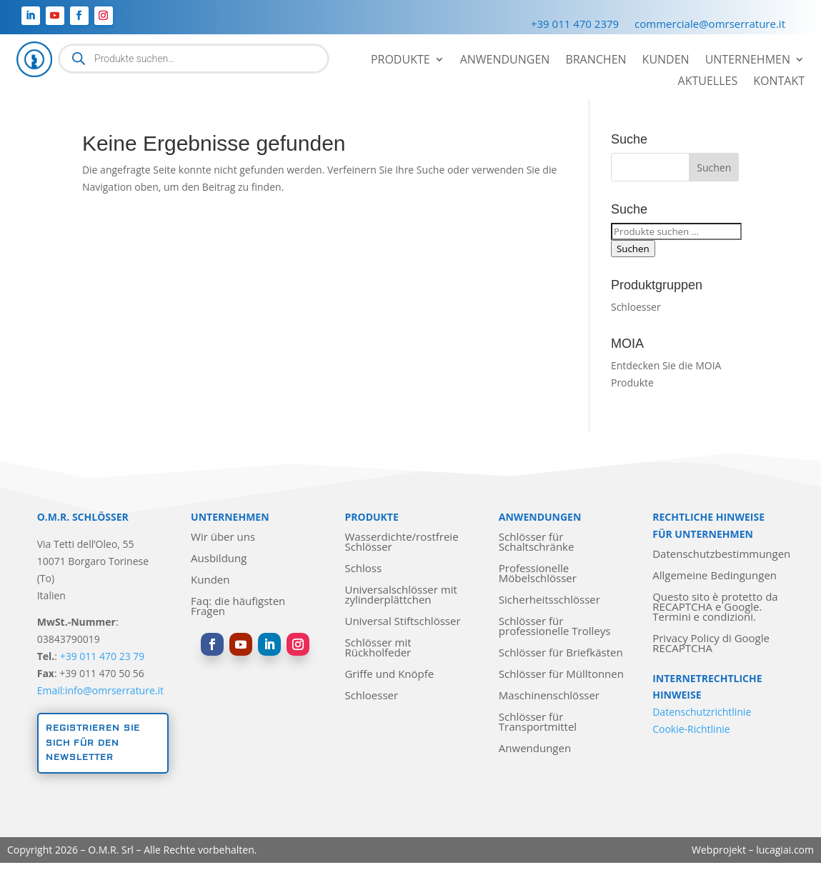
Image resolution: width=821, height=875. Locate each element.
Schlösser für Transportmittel (538, 722)
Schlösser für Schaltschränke (536, 542)
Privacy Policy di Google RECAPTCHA (711, 644)
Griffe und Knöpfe (389, 675)
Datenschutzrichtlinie (701, 712)
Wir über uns (223, 537)
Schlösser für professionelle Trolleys (555, 627)
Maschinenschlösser (549, 696)
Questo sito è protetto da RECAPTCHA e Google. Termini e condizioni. (714, 607)
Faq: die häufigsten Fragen (238, 607)
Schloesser (636, 307)
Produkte (400, 60)
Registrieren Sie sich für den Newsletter (93, 743)
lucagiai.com (785, 849)
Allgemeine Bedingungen (714, 576)
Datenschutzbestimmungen (721, 555)
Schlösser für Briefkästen (561, 653)
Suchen (633, 248)
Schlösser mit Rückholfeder (377, 648)
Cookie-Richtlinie (691, 729)
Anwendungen (505, 60)
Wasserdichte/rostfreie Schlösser (401, 542)
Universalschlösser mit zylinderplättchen (400, 595)
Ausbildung (219, 559)
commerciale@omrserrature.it (710, 25)
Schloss (363, 569)
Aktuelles (708, 82)
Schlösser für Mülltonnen (561, 675)
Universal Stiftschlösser (402, 622)
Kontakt (779, 82)
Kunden (666, 60)
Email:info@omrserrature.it (100, 690)
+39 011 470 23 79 (102, 656)
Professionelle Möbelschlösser (538, 574)
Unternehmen (747, 60)
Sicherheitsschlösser (549, 600)
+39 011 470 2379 (575, 25)
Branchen (595, 60)
